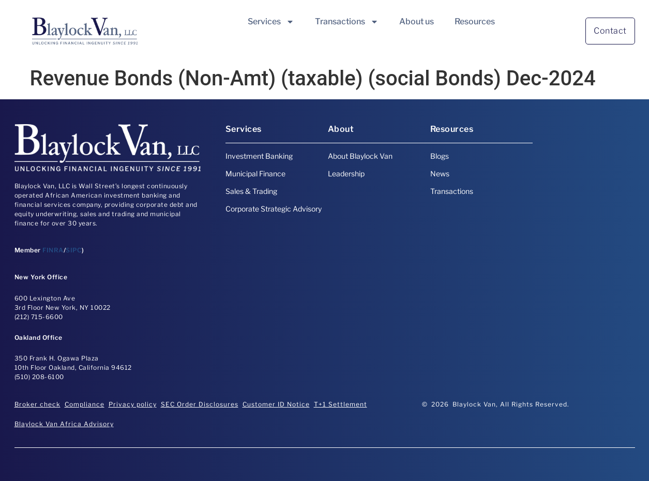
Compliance (84, 404)
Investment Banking (259, 156)
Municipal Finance (255, 173)
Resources (475, 21)
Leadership (346, 173)
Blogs (439, 156)
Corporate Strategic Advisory (273, 208)
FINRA (53, 250)
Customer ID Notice (276, 404)
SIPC (74, 250)
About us (416, 21)
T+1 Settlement (340, 404)
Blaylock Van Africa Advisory (64, 424)
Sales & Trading (251, 191)
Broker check (37, 404)
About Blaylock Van (360, 156)
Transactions (347, 21)
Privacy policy (133, 404)
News (439, 173)
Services (271, 21)
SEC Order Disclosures (199, 404)
